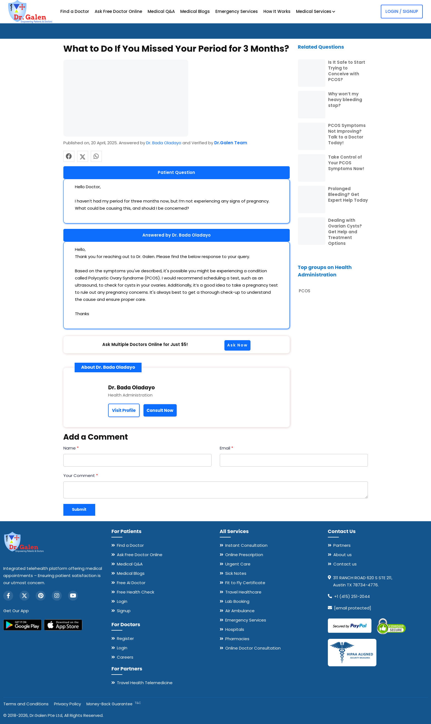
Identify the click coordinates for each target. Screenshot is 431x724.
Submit (79, 509)
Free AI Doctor (131, 583)
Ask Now (237, 345)
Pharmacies (237, 639)
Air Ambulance (240, 611)
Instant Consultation (246, 545)
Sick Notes (235, 573)
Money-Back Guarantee (113, 704)
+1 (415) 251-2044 (352, 596)
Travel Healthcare (243, 592)
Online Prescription (244, 554)
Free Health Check (135, 592)
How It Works (277, 11)
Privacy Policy (67, 704)
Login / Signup (401, 11)
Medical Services (315, 11)
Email (226, 448)
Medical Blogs (195, 11)
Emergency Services (236, 11)
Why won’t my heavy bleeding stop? (345, 99)
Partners (342, 545)
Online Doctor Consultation (253, 648)
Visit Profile (124, 410)
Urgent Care (237, 564)
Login (122, 601)
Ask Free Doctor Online (118, 11)
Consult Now (160, 410)
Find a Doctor (74, 11)
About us (342, 554)
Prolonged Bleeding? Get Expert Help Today (348, 194)
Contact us (345, 564)
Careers (125, 657)
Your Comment (80, 475)
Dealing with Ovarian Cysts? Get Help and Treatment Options (345, 231)
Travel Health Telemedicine (145, 683)
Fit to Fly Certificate (245, 583)
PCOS (304, 291)
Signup (124, 611)
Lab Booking (237, 601)
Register (125, 638)
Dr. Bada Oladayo (163, 143)
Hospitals (234, 629)
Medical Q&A (161, 11)
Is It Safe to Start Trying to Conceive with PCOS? (346, 70)
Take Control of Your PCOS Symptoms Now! (346, 162)
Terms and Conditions (26, 704)
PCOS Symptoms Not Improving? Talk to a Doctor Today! (347, 134)
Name (71, 448)
